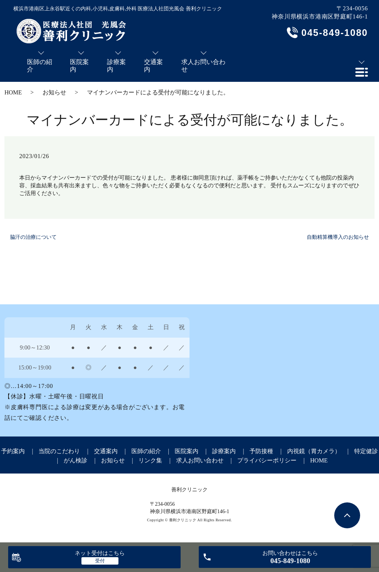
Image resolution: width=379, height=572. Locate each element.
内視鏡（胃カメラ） (314, 451)
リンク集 (150, 460)
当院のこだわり (59, 451)
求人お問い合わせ (200, 460)
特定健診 (366, 451)
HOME (13, 92)
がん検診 (75, 460)
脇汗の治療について (33, 237)
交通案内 (106, 451)
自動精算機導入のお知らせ (338, 237)
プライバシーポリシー (266, 460)
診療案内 (224, 451)
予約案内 (13, 451)
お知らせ (54, 92)
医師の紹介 (146, 451)
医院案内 (186, 451)
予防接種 (261, 451)
